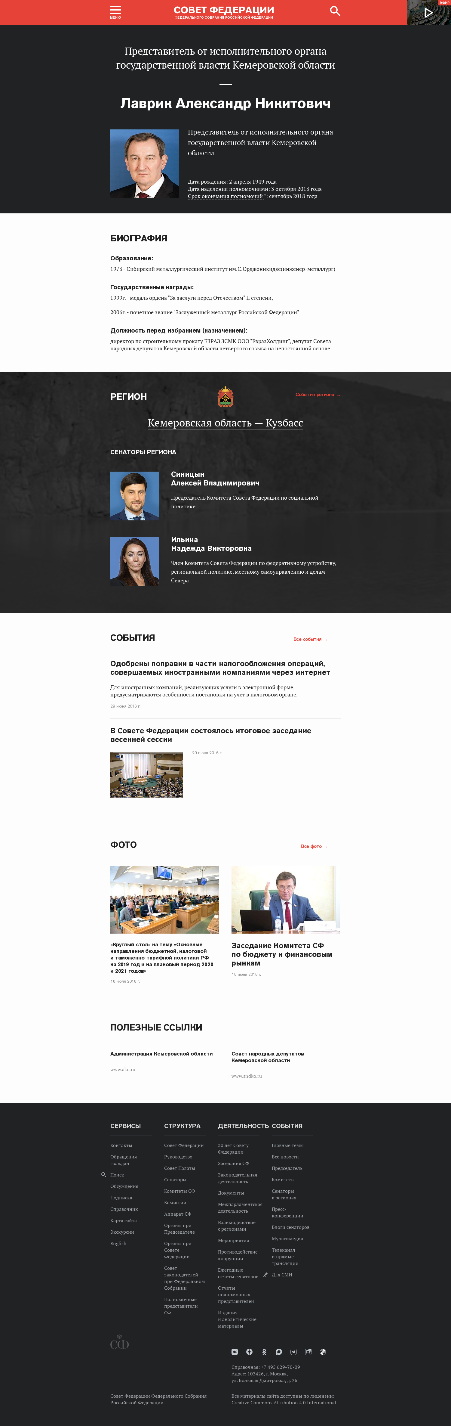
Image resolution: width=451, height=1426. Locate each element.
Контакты (121, 1145)
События (132, 637)
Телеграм (293, 1352)
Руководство (178, 1157)
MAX (279, 1352)
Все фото (312, 846)
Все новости (285, 1157)
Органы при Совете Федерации (178, 1250)
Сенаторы (175, 1179)
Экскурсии (122, 1232)
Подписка (121, 1198)
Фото (123, 844)
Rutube (308, 1352)
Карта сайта (123, 1220)
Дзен (249, 1352)
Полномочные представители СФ (181, 1306)
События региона (316, 394)
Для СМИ (282, 1275)
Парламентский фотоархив (323, 1352)
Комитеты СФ (179, 1191)
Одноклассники (264, 1352)
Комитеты (283, 1179)
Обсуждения (124, 1186)
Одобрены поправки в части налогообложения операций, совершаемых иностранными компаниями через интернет (220, 668)
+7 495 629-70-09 (280, 1367)
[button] (115, 12)
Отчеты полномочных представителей (236, 1294)
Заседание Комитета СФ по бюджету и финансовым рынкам (282, 954)
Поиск (117, 1175)
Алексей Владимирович (215, 479)
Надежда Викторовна (211, 544)
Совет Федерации (184, 1145)
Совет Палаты (179, 1168)
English (118, 1243)
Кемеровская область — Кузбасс (225, 422)
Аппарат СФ (178, 1214)
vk (235, 1352)
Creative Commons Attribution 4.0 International (284, 1403)
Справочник (124, 1209)
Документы (231, 1193)
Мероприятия (233, 1240)
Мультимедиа (287, 1238)
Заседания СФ (233, 1163)
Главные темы (288, 1145)
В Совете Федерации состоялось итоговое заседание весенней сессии (210, 735)
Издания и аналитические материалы (237, 1319)
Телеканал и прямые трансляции (285, 1256)
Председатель (287, 1168)
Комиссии (175, 1202)
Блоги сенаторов (290, 1227)
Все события (308, 639)
